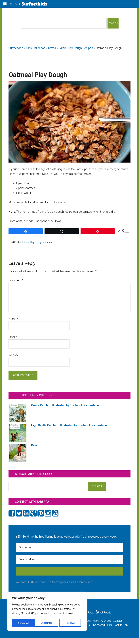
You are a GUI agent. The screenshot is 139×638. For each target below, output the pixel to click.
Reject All (47, 622)
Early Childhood (35, 48)
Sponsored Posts (102, 624)
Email (13, 337)
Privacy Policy (91, 620)
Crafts (52, 48)
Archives (106, 620)
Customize (24, 622)
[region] (47, 612)
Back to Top (121, 624)
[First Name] (69, 547)
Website (14, 355)
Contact (117, 620)
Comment (16, 280)
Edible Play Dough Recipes (76, 48)
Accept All (71, 622)
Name (13, 319)
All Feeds (103, 612)
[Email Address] (69, 559)
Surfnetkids (16, 48)
